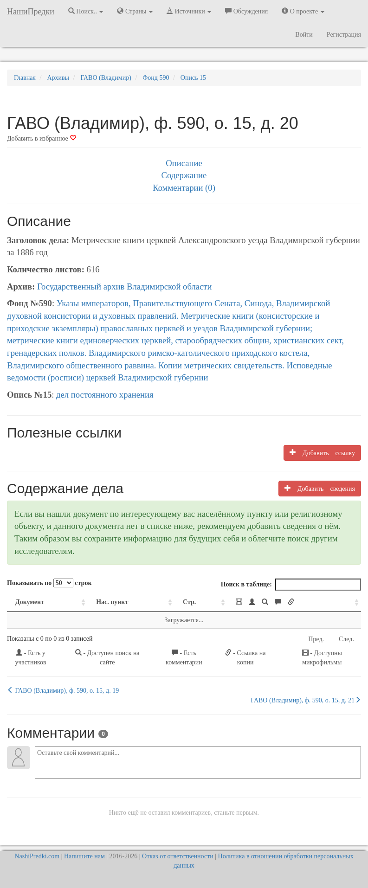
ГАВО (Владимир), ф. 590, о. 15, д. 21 (306, 700)
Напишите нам (84, 856)
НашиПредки (30, 11)
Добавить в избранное (41, 138)
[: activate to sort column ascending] (294, 602)
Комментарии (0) (184, 188)
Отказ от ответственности (177, 856)
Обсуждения (246, 11)
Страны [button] (135, 11)
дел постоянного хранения (105, 394)
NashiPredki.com (36, 856)
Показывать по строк (49, 583)
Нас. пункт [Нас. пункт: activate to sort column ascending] (112, 601)
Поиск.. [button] (85, 11)
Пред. (316, 639)
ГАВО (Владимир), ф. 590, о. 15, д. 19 (63, 690)
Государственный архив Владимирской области (124, 286)
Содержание (184, 175)
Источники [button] (189, 11)
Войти (303, 34)
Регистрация (344, 34)
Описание (184, 163)
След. (346, 639)
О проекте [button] (303, 11)
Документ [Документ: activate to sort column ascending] (29, 601)
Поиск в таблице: (291, 585)
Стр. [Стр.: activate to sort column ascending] (189, 601)
